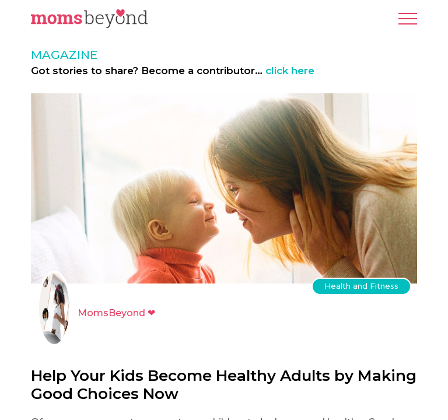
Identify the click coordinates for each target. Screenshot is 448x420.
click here (289, 70)
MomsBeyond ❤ (116, 312)
